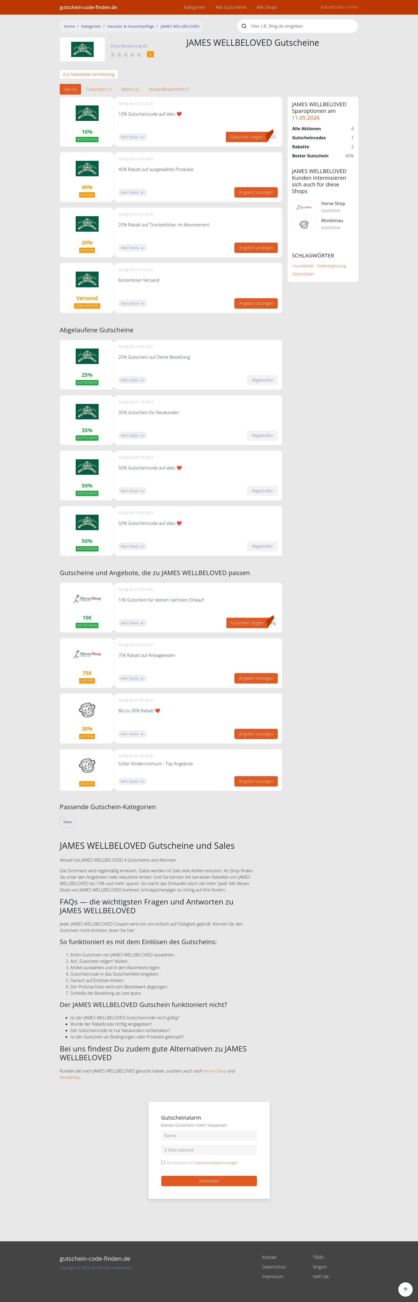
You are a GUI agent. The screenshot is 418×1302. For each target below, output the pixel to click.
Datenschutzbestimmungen (216, 1162)
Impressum (273, 1276)
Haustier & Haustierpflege (130, 26)
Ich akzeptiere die (202, 1163)
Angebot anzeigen (256, 192)
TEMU (318, 1257)
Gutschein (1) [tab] (99, 89)
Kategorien (195, 7)
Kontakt (269, 1257)
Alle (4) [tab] (70, 89)
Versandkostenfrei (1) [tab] (168, 89)
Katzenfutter (303, 273)
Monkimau (70, 1077)
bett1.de (321, 1276)
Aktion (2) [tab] (130, 89)
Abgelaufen (262, 380)
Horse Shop (215, 1071)
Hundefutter (303, 265)
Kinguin (320, 1267)
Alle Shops (267, 7)
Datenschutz (274, 1267)
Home (69, 26)
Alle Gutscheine (231, 7)
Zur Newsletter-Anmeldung (89, 74)
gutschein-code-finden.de (88, 7)
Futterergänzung (331, 265)
